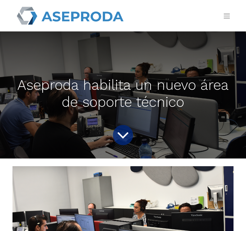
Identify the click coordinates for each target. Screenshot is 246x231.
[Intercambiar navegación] (227, 16)
